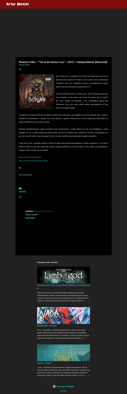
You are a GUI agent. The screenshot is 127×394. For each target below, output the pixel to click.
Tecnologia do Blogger (63, 386)
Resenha (23, 191)
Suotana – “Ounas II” (44, 363)
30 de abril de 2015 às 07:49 (43, 211)
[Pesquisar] (32, 4)
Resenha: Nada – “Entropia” (47, 326)
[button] (20, 69)
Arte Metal (17, 4)
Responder (30, 218)
